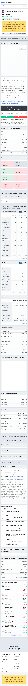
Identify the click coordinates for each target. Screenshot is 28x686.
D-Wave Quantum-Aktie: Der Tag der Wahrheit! (14, 518)
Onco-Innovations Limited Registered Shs (11, 626)
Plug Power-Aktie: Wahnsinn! (12, 511)
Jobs (2, 669)
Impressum (4, 657)
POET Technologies (10, 616)
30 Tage (15, 508)
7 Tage (11, 508)
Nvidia (6, 598)
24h (8, 508)
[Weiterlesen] (25, 511)
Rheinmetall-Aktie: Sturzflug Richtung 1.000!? (15, 514)
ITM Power (7, 589)
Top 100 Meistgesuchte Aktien (14, 635)
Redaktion (16, 657)
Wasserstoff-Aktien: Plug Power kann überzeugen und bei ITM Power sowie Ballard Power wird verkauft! (14, 543)
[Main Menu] (26, 2)
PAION (6, 603)
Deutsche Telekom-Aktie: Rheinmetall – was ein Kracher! (15, 522)
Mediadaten (4, 659)
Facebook (16, 664)
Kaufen (8, 117)
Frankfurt (21, 16)
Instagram (16, 666)
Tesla (6, 594)
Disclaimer (4, 661)
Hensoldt (7, 631)
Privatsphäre (4, 666)
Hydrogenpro (8, 585)
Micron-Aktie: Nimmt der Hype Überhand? (13, 538)
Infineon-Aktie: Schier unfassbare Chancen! (13, 531)
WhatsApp (16, 669)
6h (2, 508)
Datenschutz (4, 664)
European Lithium (9, 607)
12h (5, 508)
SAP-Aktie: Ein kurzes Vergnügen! (13, 528)
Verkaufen (21, 117)
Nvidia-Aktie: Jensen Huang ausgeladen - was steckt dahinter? (15, 535)
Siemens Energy (9, 621)
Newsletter (4, 671)
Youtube (16, 659)
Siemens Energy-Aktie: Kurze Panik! (14, 525)
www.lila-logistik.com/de (16, 476)
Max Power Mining (9, 612)
